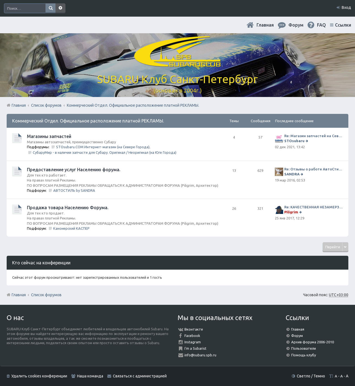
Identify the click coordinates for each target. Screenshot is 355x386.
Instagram (192, 342)
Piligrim (291, 212)
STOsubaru (294, 141)
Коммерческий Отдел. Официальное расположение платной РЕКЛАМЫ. (88, 120)
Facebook (192, 336)
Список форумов (46, 295)
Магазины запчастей (49, 136)
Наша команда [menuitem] (90, 376)
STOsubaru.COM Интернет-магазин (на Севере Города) (102, 147)
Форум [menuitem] (295, 24)
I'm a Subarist (195, 348)
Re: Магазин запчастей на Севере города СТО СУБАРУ (313, 136)
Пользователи (303, 348)
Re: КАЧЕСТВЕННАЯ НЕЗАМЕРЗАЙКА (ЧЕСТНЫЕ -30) (313, 207)
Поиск (50, 8)
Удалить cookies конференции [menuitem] (39, 376)
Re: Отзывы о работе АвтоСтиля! (313, 169)
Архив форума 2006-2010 (312, 342)
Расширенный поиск (60, 8)
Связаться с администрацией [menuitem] (140, 376)
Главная (265, 24)
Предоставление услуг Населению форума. (73, 169)
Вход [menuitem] (346, 7)
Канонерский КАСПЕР (71, 228)
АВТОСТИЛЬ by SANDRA (74, 190)
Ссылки (343, 24)
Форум (297, 336)
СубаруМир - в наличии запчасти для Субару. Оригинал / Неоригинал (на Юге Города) (104, 152)
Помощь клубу (303, 355)
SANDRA (292, 174)
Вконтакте (193, 329)
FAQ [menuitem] (321, 24)
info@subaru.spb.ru (200, 355)
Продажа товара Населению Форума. (67, 207)
